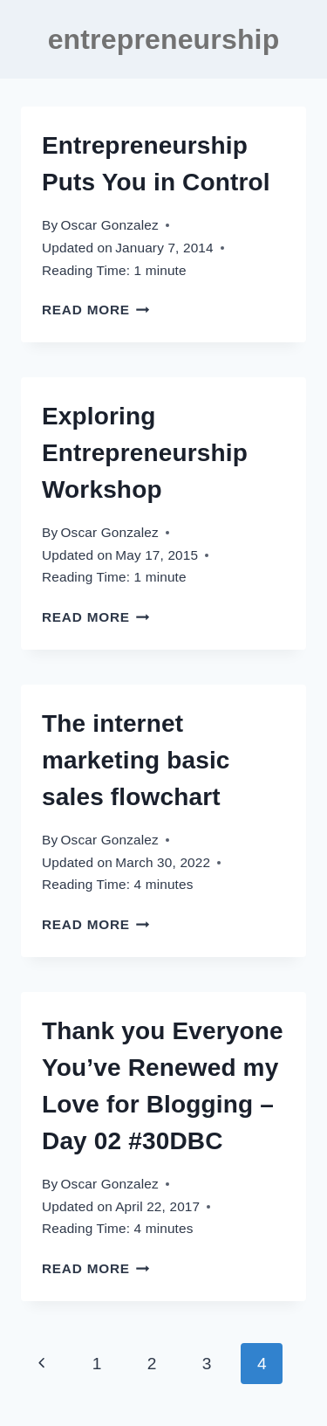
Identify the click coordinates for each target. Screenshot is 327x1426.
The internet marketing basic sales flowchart (136, 760)
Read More (96, 309)
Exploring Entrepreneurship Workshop (145, 453)
